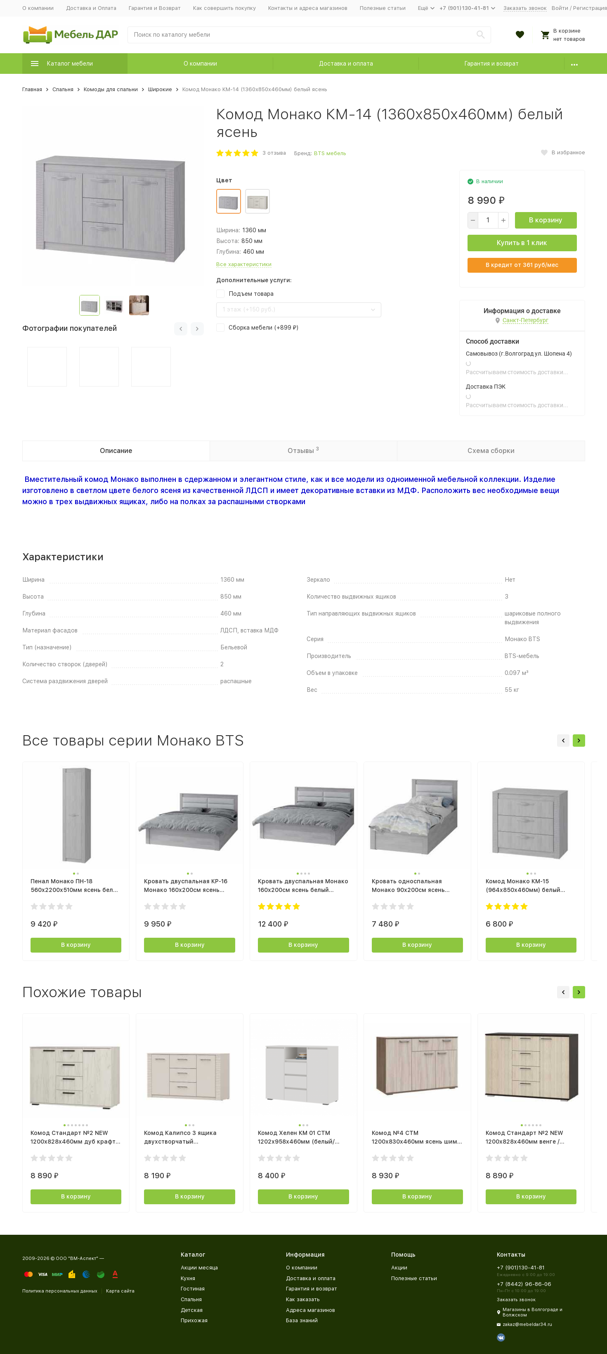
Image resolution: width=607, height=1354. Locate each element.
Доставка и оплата (346, 63)
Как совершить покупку (224, 8)
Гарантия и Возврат (155, 8)
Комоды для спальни (111, 89)
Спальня (62, 89)
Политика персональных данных (59, 1291)
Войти (560, 8)
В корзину (545, 220)
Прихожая (194, 1320)
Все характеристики (244, 264)
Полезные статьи (383, 8)
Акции (399, 1267)
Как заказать (303, 1299)
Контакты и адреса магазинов (307, 8)
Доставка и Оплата (91, 8)
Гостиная (193, 1289)
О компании (38, 8)
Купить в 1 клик (522, 243)
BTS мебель (330, 153)
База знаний (302, 1320)
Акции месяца (199, 1267)
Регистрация (590, 8)
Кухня (188, 1278)
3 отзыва (274, 153)
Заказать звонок (525, 8)
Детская (192, 1310)
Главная (32, 89)
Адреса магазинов (310, 1310)
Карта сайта (120, 1291)
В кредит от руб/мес (522, 265)
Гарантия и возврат (491, 63)
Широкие (160, 89)
